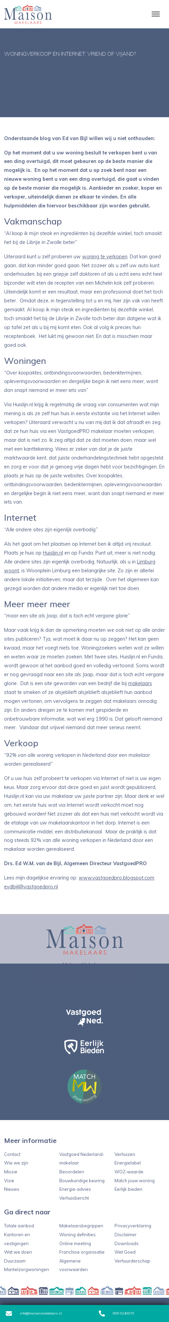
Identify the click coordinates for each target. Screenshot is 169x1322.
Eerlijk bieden (128, 1189)
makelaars (140, 683)
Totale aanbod (19, 1225)
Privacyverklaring (132, 1225)
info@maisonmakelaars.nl (34, 1313)
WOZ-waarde (128, 1171)
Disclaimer (125, 1234)
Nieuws (11, 1189)
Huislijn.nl (53, 553)
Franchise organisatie (82, 1252)
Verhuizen (124, 1154)
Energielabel (127, 1163)
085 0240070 (116, 1313)
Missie (10, 1171)
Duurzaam (15, 1261)
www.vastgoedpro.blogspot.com (116, 878)
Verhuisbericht (74, 1198)
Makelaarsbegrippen (81, 1225)
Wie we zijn (16, 1163)
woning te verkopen (104, 257)
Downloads (126, 1243)
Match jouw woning (134, 1180)
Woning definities (77, 1234)
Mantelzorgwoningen (26, 1269)
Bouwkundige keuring (82, 1180)
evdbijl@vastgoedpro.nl (31, 887)
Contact (12, 1154)
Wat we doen (18, 1252)
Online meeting (75, 1243)
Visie (9, 1180)
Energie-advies (75, 1189)
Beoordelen (71, 1171)
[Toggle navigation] (155, 14)
